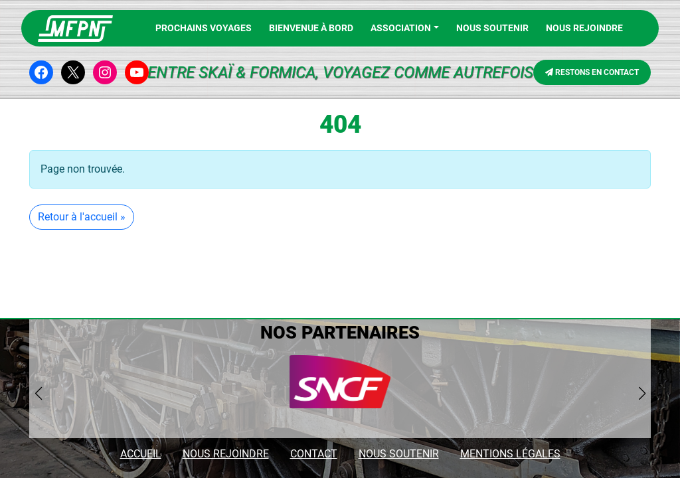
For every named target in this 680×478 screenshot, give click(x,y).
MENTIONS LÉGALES (510, 453)
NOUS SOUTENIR (399, 453)
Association (401, 28)
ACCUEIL (140, 453)
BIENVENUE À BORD (311, 28)
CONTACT (313, 453)
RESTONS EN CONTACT (592, 72)
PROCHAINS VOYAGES (203, 28)
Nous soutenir (492, 28)
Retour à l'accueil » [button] (82, 216)
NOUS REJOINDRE (584, 28)
